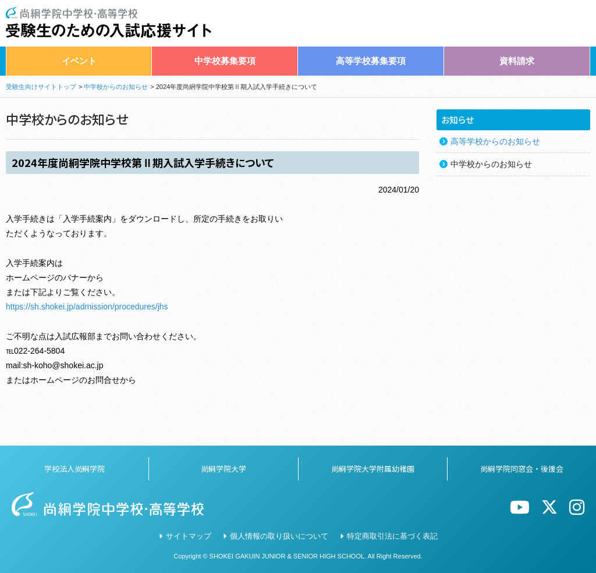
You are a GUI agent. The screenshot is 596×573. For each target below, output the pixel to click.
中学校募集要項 (225, 61)
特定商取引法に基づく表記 (392, 536)
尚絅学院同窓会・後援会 (521, 468)
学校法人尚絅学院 (74, 468)
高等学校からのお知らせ (495, 141)
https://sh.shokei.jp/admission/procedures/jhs (87, 306)
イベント (79, 61)
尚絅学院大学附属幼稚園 (372, 468)
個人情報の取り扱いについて (279, 536)
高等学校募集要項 (371, 61)
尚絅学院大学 (223, 468)
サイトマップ (188, 536)
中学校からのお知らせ (116, 86)
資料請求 (516, 61)
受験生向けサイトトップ (41, 86)
